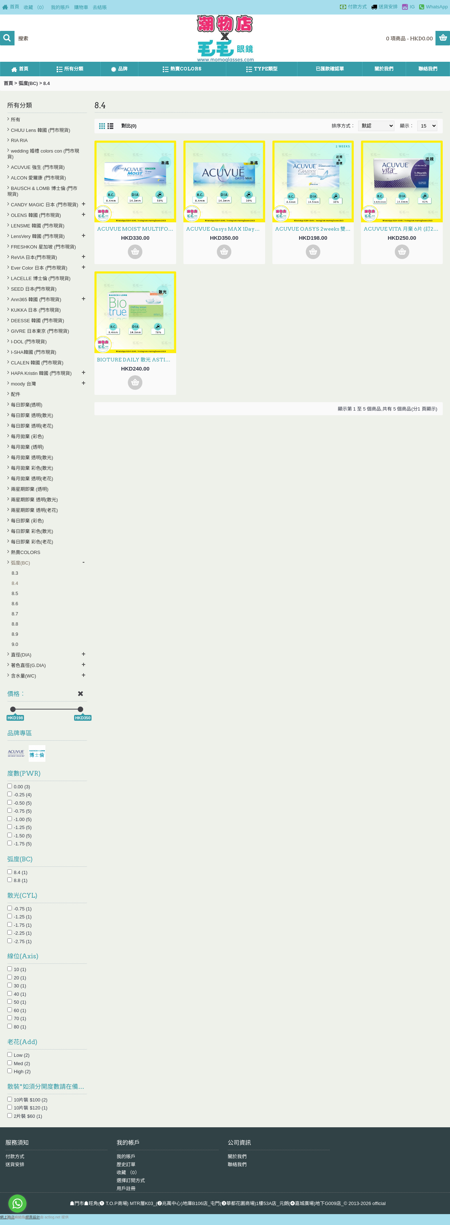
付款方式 (14, 1156)
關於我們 (237, 1156)
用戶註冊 (126, 1188)
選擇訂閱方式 (131, 1180)
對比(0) (129, 126)
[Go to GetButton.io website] (17, 1217)
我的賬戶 (126, 1156)
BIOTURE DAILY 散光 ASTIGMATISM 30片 (136, 360)
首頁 (8, 83)
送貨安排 (14, 1164)
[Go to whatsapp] (17, 1203)
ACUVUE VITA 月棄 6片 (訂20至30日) (403, 229)
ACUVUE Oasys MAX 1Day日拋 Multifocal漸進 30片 (225, 229)
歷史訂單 (126, 1164)
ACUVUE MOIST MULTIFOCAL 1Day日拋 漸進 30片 (136, 229)
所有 (15, 119)
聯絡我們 (237, 1164)
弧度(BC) (28, 83)
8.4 (46, 83)
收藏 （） (128, 1172)
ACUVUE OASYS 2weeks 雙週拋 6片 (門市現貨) (314, 229)
